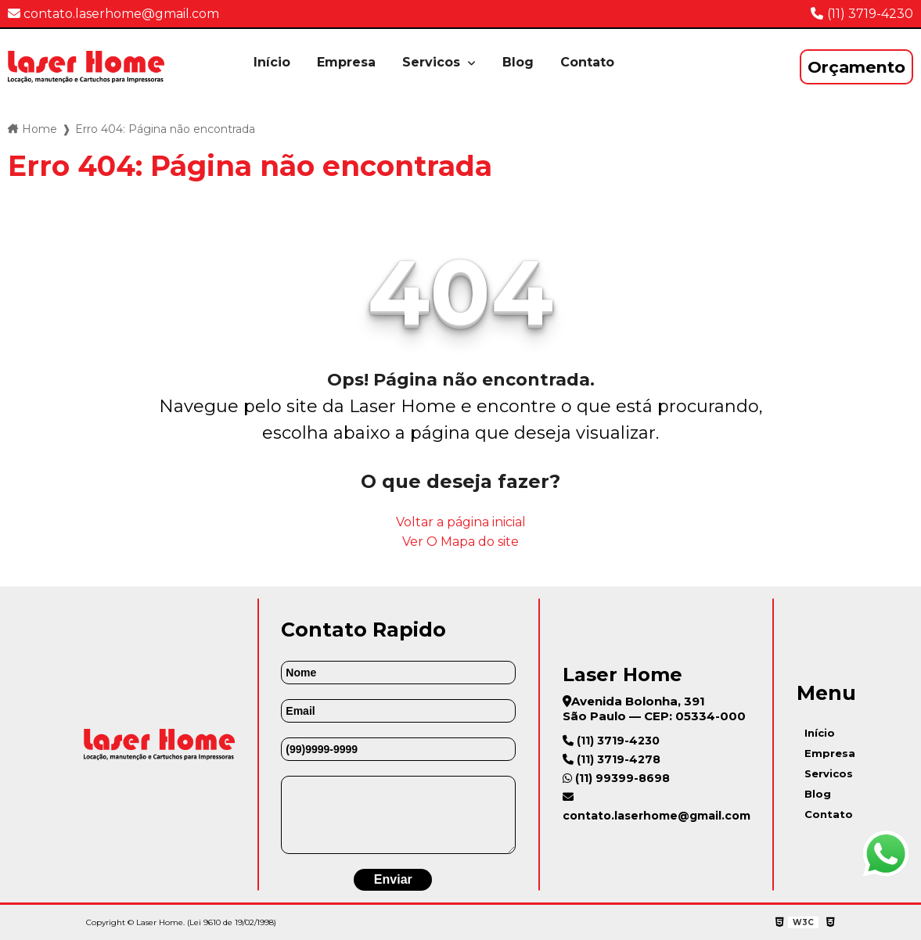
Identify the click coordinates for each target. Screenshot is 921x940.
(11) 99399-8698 (616, 778)
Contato (587, 62)
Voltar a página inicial (461, 522)
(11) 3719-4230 (870, 13)
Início (272, 62)
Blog (518, 62)
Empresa (346, 62)
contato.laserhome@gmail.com (113, 13)
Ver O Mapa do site (460, 541)
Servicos (433, 62)
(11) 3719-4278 (611, 759)
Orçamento (856, 67)
